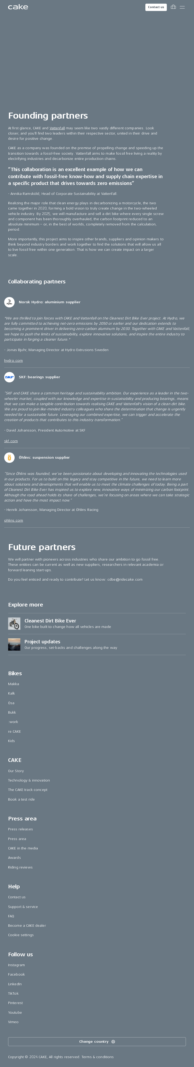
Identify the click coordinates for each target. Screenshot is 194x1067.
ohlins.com (13, 520)
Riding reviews (20, 867)
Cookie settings (21, 935)
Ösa (11, 703)
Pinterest (15, 1003)
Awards (14, 858)
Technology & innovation (29, 780)
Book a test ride (21, 799)
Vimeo (13, 1022)
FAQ (11, 916)
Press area (17, 839)
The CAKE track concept (27, 790)
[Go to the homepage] (18, 7)
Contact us (156, 7)
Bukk (12, 712)
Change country (97, 1041)
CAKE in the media (23, 848)
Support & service (23, 907)
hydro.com (13, 361)
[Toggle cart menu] (173, 7)
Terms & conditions (98, 1057)
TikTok (13, 993)
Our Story (16, 771)
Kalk (11, 693)
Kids (11, 741)
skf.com (11, 441)
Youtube (15, 1012)
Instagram (16, 965)
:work (13, 722)
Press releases (20, 829)
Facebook (16, 974)
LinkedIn (15, 984)
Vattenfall (57, 128)
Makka (13, 684)
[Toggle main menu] (182, 7)
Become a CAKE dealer (27, 926)
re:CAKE (14, 731)
